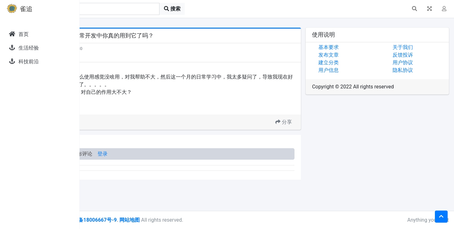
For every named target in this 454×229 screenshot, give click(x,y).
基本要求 (354, 47)
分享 (309, 122)
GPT (119, 107)
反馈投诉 (415, 55)
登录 (178, 154)
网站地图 (205, 220)
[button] (414, 9)
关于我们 (415, 47)
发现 (108, 48)
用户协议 (415, 62)
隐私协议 (415, 70)
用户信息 (354, 70)
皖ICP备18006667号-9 (166, 220)
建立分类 (354, 62)
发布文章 (354, 55)
